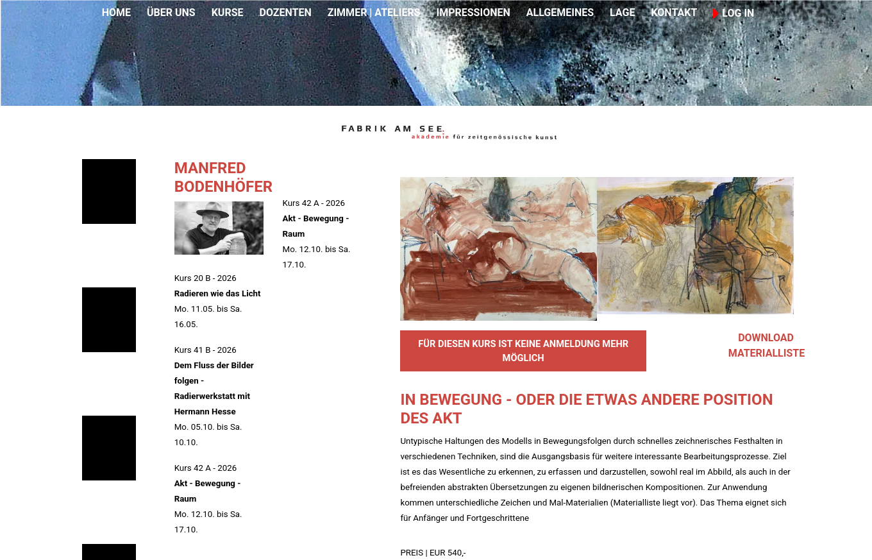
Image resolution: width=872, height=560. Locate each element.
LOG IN (733, 13)
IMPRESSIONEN (473, 12)
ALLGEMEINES (560, 12)
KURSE (228, 12)
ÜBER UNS (171, 12)
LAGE (622, 12)
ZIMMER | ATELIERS (374, 12)
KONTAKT (674, 12)
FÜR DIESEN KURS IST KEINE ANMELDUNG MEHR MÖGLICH (523, 351)
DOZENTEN (285, 12)
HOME (116, 12)
